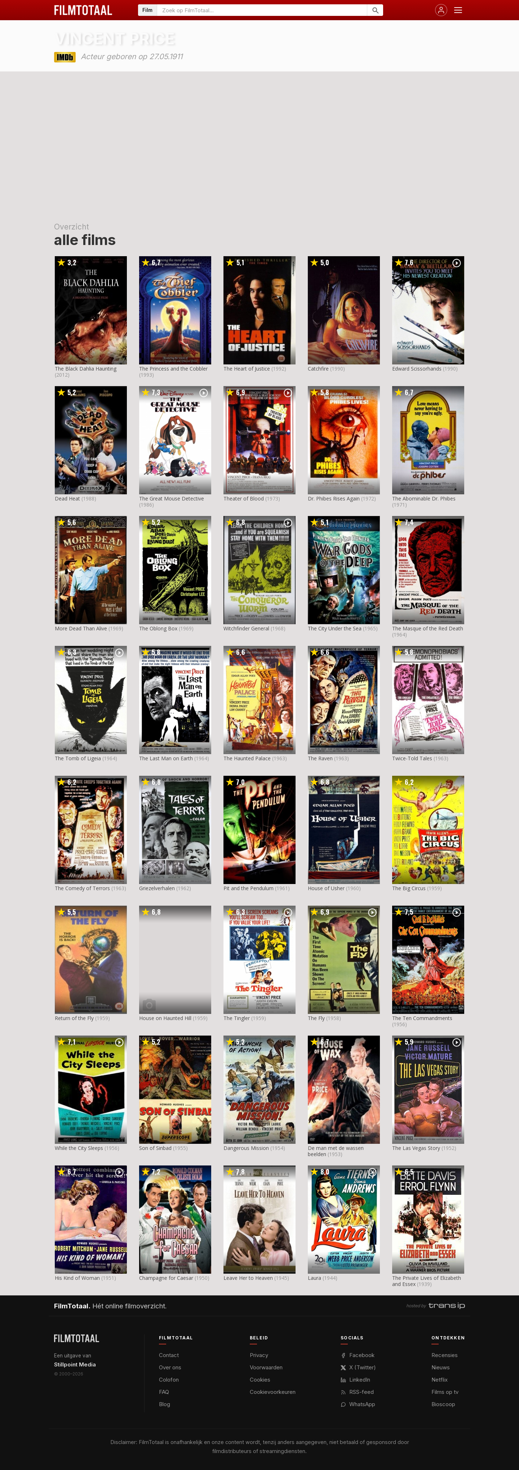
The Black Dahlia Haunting (85, 368)
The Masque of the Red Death (427, 628)
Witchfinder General (246, 628)
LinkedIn (355, 1379)
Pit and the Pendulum (248, 888)
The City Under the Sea (334, 628)
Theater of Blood (243, 498)
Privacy (259, 1355)
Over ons (170, 1367)
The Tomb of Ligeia (78, 758)
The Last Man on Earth (166, 758)
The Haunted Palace (247, 758)
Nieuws (440, 1367)
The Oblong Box (158, 628)
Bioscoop (443, 1404)
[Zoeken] (375, 10)
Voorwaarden (266, 1367)
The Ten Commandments (422, 1018)
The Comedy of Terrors (82, 888)
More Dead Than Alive (81, 628)
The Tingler (236, 1018)
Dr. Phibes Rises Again (334, 498)
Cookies (260, 1379)
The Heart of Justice (246, 368)
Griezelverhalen (157, 888)
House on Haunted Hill (165, 1018)
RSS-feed (357, 1391)
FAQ (164, 1391)
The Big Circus (409, 888)
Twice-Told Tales (412, 758)
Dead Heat (67, 498)
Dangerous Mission (246, 1148)
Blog (164, 1404)
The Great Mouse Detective (171, 498)
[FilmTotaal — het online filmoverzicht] (76, 1338)
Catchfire (318, 368)
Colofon (169, 1379)
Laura (314, 1277)
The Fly (316, 1018)
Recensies (444, 1355)
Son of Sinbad (155, 1148)
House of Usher (326, 888)
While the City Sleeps (79, 1148)
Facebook (357, 1355)
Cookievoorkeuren (273, 1391)
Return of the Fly (74, 1018)
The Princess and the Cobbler (173, 368)
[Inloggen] (441, 10)
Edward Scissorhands (417, 368)
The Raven (320, 758)
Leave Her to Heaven (248, 1277)
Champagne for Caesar (166, 1277)
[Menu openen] (458, 10)
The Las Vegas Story (416, 1148)
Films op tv (444, 1391)
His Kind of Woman (77, 1277)
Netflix (439, 1379)
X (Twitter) (358, 1367)
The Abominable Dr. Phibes (424, 498)
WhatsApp (358, 1404)
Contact (169, 1355)
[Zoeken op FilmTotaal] (262, 10)
